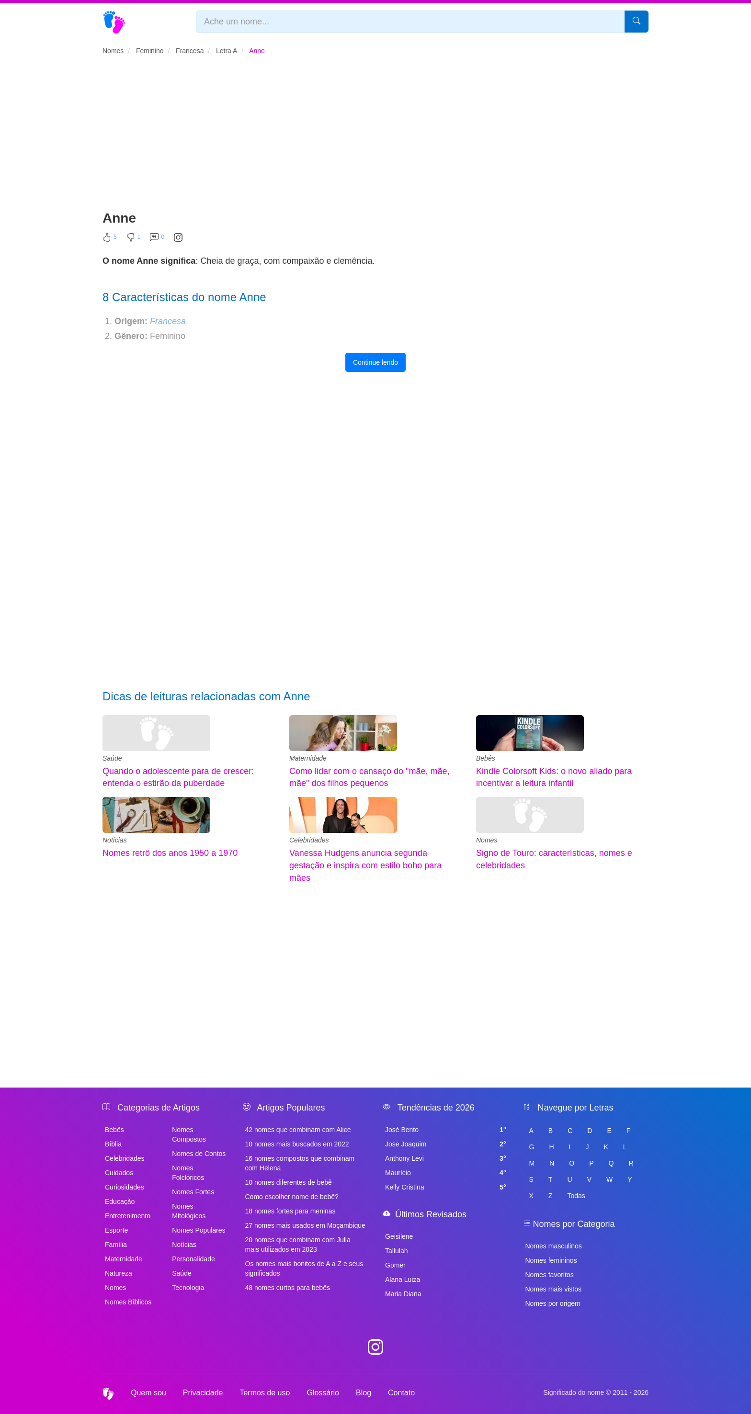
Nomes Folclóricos (188, 1172)
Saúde (112, 758)
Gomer (395, 1265)
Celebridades (309, 840)
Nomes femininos (551, 1260)
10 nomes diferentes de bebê (288, 1182)
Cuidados (119, 1173)
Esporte (116, 1230)
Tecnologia (188, 1287)
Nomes (486, 840)
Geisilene (399, 1236)
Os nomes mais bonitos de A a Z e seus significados (304, 1268)
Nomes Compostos (189, 1134)
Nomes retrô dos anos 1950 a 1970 (170, 853)
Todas (576, 1196)
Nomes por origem (552, 1303)
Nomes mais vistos (553, 1289)
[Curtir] (109, 239)
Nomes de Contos (199, 1153)
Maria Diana (403, 1294)
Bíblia (113, 1144)
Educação (120, 1201)
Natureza (118, 1273)
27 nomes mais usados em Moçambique (305, 1225)
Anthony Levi (445, 1158)
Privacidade (203, 1393)
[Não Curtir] (133, 239)
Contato (401, 1393)
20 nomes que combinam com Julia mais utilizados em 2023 (298, 1244)
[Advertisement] (375, 137)
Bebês (485, 758)
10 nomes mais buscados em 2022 (297, 1144)
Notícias (114, 840)
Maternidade (308, 758)
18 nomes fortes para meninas (290, 1211)
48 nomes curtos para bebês (287, 1287)
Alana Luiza (402, 1279)
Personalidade (193, 1259)
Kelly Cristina (445, 1187)
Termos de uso (264, 1393)
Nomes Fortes (193, 1192)
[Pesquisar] (637, 22)
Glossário (323, 1393)
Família (116, 1244)
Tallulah (396, 1251)
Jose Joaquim (445, 1144)
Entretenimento (127, 1216)
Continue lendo (375, 362)
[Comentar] (157, 239)
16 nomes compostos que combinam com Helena (300, 1163)
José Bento (445, 1129)
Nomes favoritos (549, 1275)
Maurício (445, 1173)
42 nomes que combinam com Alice (298, 1129)
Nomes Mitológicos (188, 1211)
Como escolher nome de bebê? (292, 1197)
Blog (363, 1393)
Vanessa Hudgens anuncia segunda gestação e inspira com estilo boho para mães (365, 865)
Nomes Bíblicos (128, 1302)
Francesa (168, 321)
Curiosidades (124, 1187)
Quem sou (148, 1393)
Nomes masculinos (553, 1246)
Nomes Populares (198, 1230)
